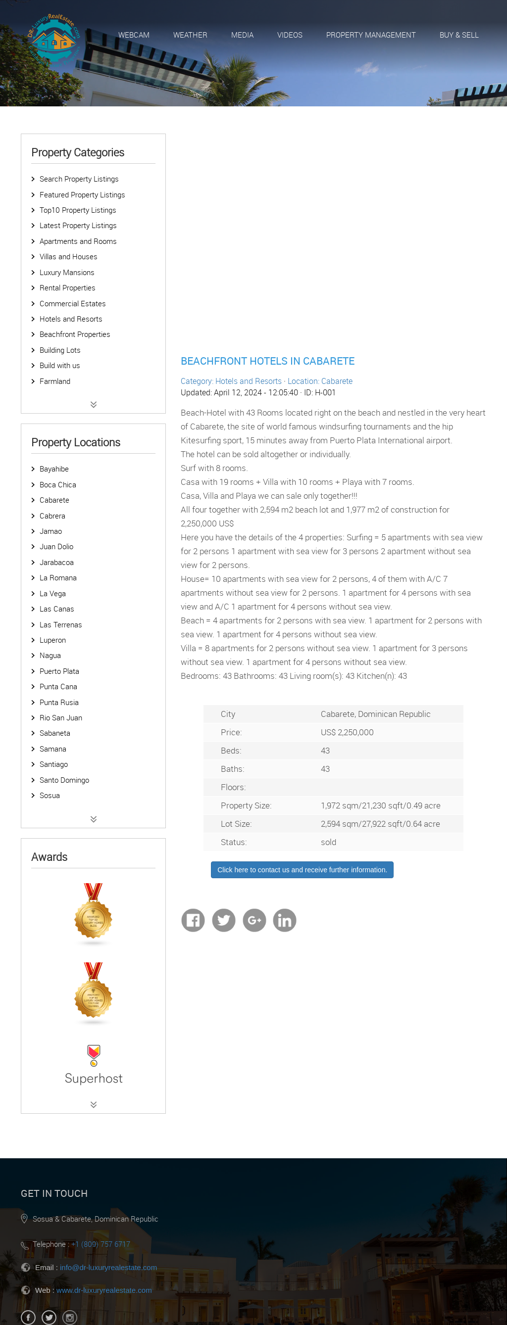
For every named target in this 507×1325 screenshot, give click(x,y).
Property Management (371, 35)
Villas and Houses (69, 256)
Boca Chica (58, 484)
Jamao (51, 531)
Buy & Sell (459, 35)
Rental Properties (68, 287)
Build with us (60, 365)
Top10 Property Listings (78, 210)
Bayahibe (54, 468)
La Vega (53, 593)
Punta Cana (58, 686)
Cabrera (52, 516)
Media (242, 35)
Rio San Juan (61, 717)
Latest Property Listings (78, 225)
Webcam (134, 35)
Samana (53, 749)
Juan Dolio (56, 546)
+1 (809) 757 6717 (100, 1244)
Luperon (53, 640)
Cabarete (54, 500)
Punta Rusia (59, 702)
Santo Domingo (64, 780)
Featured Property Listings (82, 194)
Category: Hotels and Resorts (231, 381)
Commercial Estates (73, 303)
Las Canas (57, 609)
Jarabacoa (57, 562)
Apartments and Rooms (78, 241)
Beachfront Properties (75, 334)
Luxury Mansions (67, 272)
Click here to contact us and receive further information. (302, 870)
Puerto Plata (59, 671)
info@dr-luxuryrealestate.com (108, 1267)
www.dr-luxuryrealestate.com (104, 1290)
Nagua (50, 655)
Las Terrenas (61, 624)
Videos (290, 35)
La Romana (58, 577)
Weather (190, 35)
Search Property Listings (79, 179)
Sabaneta (55, 733)
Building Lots (60, 350)
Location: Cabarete (320, 381)
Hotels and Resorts (71, 319)
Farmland (55, 381)
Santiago (54, 764)
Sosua (50, 795)
